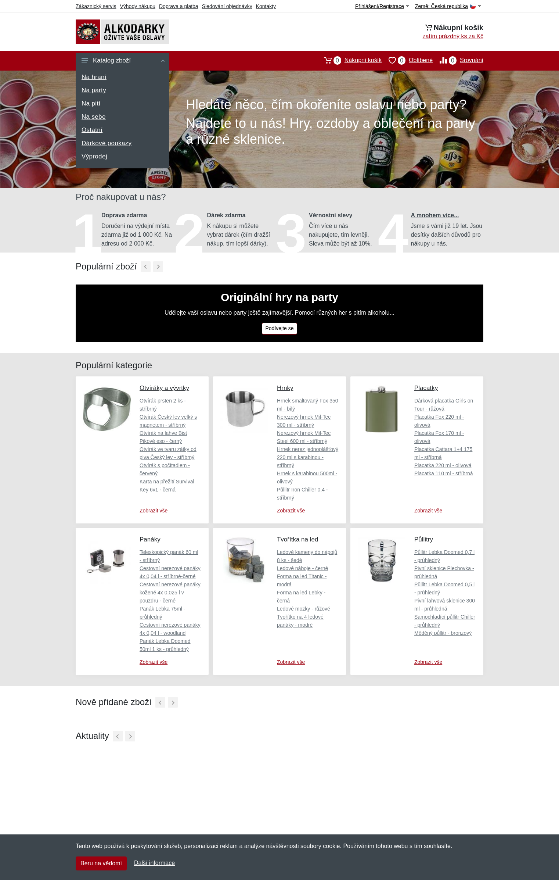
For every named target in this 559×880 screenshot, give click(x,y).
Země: (448, 6)
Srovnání (458, 60)
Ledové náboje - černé (302, 568)
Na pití (91, 103)
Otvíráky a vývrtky (164, 387)
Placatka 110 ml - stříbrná (443, 473)
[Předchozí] (146, 266)
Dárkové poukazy (106, 143)
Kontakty (266, 6)
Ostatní (92, 129)
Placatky (426, 387)
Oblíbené (407, 60)
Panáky (150, 539)
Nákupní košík (349, 60)
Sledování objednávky (227, 6)
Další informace (154, 863)
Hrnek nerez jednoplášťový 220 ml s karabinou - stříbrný (307, 457)
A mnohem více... (435, 215)
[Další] (158, 266)
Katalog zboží (123, 60)
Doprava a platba (178, 6)
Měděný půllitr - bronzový (443, 633)
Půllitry (423, 539)
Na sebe (94, 116)
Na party (94, 90)
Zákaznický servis (96, 6)
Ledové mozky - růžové (303, 609)
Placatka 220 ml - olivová (443, 465)
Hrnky (285, 387)
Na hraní (94, 77)
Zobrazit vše (153, 511)
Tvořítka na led (297, 539)
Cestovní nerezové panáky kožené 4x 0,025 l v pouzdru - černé (170, 593)
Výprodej (94, 156)
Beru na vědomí (101, 863)
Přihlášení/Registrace (382, 6)
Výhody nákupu (137, 6)
